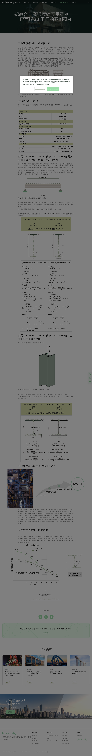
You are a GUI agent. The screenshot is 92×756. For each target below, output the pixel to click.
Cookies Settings (40, 89)
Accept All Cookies (53, 89)
